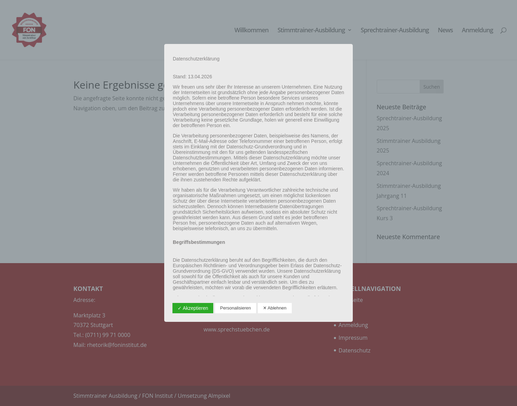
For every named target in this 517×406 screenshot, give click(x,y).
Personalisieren (235, 308)
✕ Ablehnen (275, 308)
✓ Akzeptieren (193, 308)
